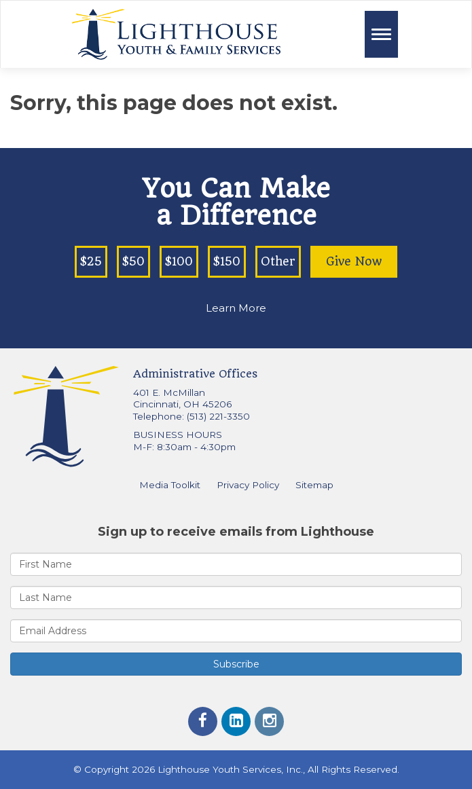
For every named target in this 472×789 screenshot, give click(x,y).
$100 (179, 261)
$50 (133, 261)
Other (278, 261)
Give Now (354, 261)
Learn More (236, 307)
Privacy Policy (248, 484)
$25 (91, 261)
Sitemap (314, 484)
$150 (226, 261)
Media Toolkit (169, 484)
